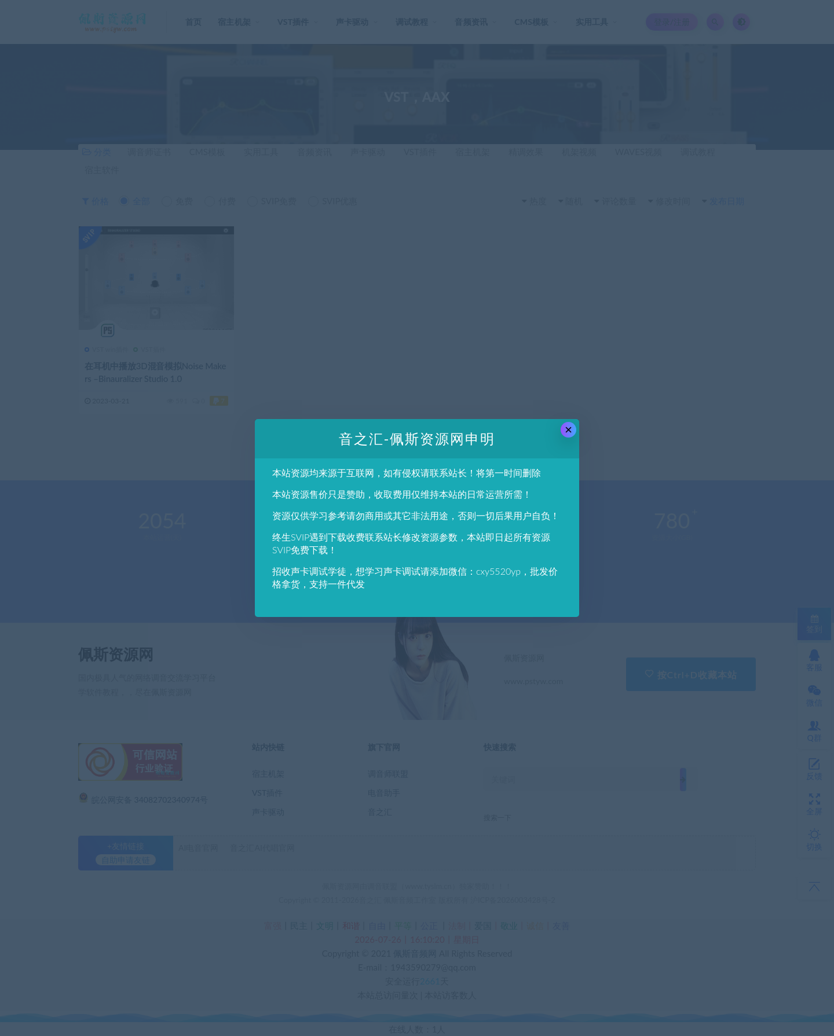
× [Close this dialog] (568, 430)
